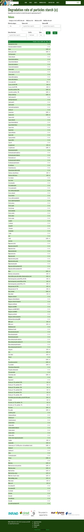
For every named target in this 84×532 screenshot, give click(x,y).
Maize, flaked (10, 294)
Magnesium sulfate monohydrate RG (15, 269)
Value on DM (45, 23)
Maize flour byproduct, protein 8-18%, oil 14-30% (17, 279)
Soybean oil (10, 448)
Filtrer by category (12, 23)
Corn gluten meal (11, 148)
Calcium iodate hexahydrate (13, 67)
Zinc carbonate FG (11, 486)
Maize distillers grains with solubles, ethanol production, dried (19, 276)
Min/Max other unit (47, 20)
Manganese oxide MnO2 (12, 312)
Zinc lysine (10, 493)
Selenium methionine (12, 415)
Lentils (9, 238)
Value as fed (24, 23)
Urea (9, 460)
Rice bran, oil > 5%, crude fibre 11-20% (15, 390)
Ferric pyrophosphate (12, 188)
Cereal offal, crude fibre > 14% (13, 92)
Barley (9, 49)
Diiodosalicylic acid (11, 158)
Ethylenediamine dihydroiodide (14, 170)
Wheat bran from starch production (14, 465)
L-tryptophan (10, 231)
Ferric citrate (10, 180)
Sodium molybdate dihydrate (13, 428)
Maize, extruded (11, 291)
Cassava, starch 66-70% (12, 84)
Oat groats (10, 349)
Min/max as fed (29, 20)
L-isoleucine (10, 223)
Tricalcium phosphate (12, 455)
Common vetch (11, 115)
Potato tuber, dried (12, 375)
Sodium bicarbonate (12, 420)
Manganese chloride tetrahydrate (14, 301)
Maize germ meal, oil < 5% (13, 289)
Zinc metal (10, 496)
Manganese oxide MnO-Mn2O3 (14, 309)
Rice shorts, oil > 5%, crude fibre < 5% (15, 405)
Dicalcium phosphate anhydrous (14, 153)
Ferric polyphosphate (12, 185)
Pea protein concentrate (12, 362)
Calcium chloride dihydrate (13, 62)
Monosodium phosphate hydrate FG (15, 347)
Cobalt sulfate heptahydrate (13, 107)
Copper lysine (10, 130)
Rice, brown (10, 407)
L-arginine (10, 221)
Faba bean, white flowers (12, 175)
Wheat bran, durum (11, 468)
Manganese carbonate (12, 296)
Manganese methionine (12, 304)
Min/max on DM (38, 20)
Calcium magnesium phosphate (14, 72)
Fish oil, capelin (11, 206)
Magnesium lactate (11, 254)
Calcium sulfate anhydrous (13, 77)
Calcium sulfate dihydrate (13, 79)
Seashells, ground (11, 412)
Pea (9, 359)
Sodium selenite (11, 433)
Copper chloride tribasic (12, 125)
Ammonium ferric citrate (12, 44)
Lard (9, 236)
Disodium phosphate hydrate (13, 163)
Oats (9, 352)
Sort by (29, 32)
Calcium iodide (11, 69)
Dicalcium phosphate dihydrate (14, 155)
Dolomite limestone (12, 168)
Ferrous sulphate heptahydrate (14, 201)
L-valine (9, 233)
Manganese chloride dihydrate (14, 299)
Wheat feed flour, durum (12, 473)
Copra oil (10, 142)
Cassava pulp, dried (12, 82)
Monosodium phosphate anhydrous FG (15, 342)
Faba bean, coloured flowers (13, 173)
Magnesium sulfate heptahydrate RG (15, 266)
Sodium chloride (11, 423)
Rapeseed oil (10, 380)
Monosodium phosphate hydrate (14, 344)
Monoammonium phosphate (13, 332)
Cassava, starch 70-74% (12, 87)
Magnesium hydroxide (12, 251)
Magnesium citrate (11, 248)
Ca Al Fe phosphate (11, 54)
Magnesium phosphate (12, 264)
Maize (9, 271)
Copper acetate (11, 117)
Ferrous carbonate (11, 193)
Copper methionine (11, 132)
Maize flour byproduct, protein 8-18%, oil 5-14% (17, 281)
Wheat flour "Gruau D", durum (13, 476)
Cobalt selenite (11, 105)
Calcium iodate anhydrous (13, 64)
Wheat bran (10, 463)
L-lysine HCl (10, 226)
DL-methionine (11, 165)
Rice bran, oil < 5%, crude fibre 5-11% (15, 385)
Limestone (10, 241)
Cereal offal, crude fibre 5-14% (13, 89)
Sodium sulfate (11, 435)
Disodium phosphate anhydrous (14, 160)
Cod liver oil (10, 110)
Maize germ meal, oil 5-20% (13, 286)
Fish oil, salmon (11, 216)
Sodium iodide (11, 425)
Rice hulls (10, 400)
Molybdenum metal (11, 327)
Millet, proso (10, 324)
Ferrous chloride (11, 195)
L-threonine (10, 228)
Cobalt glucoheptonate (12, 100)
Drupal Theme (37, 530)
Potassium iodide (11, 372)
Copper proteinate (11, 137)
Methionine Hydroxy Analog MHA (14, 319)
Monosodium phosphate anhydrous (15, 339)
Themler (47, 530)
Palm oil (9, 357)
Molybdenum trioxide (12, 329)
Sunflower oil (10, 450)
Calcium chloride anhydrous (13, 59)
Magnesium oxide (11, 256)
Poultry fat (10, 377)
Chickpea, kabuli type (12, 95)
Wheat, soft (10, 483)
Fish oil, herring (11, 208)
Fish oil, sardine (11, 218)
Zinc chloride (10, 491)
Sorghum (10, 440)
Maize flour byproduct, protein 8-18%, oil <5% (16, 284)
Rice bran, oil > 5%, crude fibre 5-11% (15, 392)
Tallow (9, 453)
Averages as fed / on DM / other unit (16, 20)
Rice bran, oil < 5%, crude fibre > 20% (15, 387)
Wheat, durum (10, 481)
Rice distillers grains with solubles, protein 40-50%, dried (19, 397)
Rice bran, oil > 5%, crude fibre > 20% (15, 395)
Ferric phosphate (11, 183)
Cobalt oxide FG (11, 102)
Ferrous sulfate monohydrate (13, 198)
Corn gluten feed (11, 145)
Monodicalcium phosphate (13, 337)
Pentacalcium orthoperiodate (13, 367)
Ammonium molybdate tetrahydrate (14, 47)
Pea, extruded (11, 365)
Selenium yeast (11, 418)
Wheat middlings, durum (12, 478)
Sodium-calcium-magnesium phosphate (15, 438)
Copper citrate (11, 127)
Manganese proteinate (12, 314)
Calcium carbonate (11, 57)
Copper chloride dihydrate (13, 122)
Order (40, 32)
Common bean (11, 112)
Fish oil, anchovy (11, 203)
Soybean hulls (10, 443)
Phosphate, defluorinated (13, 370)
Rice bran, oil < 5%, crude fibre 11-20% (15, 382)
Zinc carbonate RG (11, 488)
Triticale (9, 458)
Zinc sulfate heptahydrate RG (13, 503)
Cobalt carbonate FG (12, 97)
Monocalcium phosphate (12, 334)
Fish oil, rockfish (11, 213)
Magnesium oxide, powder (13, 261)
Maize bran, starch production (13, 274)
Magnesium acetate (12, 243)
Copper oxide (10, 135)
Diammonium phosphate (12, 150)
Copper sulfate (11, 140)
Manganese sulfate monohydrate (14, 317)
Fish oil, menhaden (11, 211)
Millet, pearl (10, 322)
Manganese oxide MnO (12, 307)
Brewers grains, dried (12, 52)
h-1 (49, 44)
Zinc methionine (11, 498)
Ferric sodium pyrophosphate (13, 190)
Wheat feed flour (11, 471)
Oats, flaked (10, 354)
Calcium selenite (11, 74)
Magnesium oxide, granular (13, 259)
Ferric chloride (11, 178)
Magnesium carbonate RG (13, 246)
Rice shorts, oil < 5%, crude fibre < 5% (15, 402)
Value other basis (12, 32)
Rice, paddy (10, 410)
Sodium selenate (11, 430)
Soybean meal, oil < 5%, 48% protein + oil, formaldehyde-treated (20, 445)
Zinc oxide (10, 501)
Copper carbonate (11, 120)
